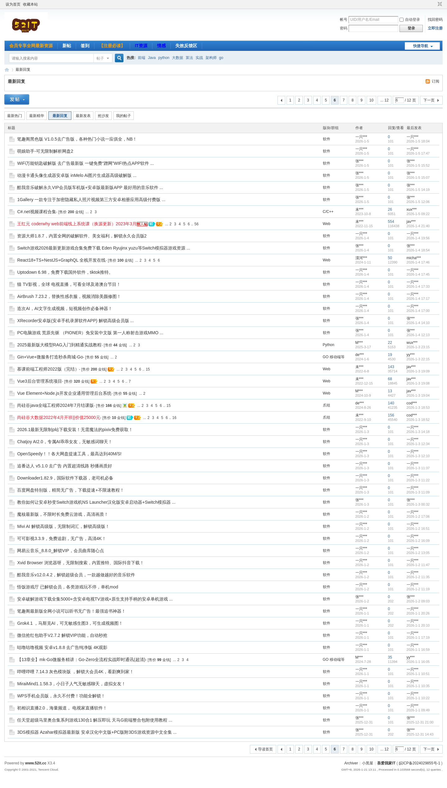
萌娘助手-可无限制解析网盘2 (45, 151)
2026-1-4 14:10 (418, 323)
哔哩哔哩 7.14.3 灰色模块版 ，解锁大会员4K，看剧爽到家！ (75, 671)
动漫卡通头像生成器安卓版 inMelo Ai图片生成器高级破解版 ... (76, 175)
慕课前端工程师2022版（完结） (48, 369)
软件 (326, 139)
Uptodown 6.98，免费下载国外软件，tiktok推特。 (65, 272)
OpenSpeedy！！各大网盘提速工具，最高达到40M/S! (69, 453)
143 (391, 367)
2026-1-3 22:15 (418, 359)
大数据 (177, 58)
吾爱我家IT (6, 69)
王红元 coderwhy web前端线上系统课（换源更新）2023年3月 (76, 223)
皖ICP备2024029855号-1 (419, 763)
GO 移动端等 (334, 357)
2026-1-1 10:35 (418, 686)
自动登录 (410, 19)
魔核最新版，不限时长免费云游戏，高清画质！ (62, 514)
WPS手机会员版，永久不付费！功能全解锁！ (61, 695)
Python (328, 345)
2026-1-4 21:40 (418, 226)
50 (390, 258)
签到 (85, 45)
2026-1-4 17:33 (418, 286)
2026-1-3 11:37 (418, 468)
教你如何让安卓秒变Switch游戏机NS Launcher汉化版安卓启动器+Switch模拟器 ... (96, 502)
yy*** (411, 355)
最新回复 (23, 69)
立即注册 (435, 28)
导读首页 (265, 749)
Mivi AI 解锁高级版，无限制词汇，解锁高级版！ (63, 526)
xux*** (412, 209)
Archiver (351, 763)
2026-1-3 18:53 (418, 407)
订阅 (435, 81)
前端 (141, 58)
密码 (343, 28)
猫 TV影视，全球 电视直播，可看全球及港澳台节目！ (69, 284)
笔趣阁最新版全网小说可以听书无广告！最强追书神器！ (71, 611)
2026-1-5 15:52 (418, 165)
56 (196, 224)
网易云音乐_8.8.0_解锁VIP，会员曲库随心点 (60, 550)
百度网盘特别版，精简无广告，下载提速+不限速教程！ (70, 490)
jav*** (411, 221)
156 (391, 415)
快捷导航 (420, 46)
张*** (359, 161)
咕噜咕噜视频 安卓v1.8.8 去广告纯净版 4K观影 (62, 647)
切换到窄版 (439, 4)
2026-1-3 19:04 (418, 395)
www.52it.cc (35, 763)
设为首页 (13, 4)
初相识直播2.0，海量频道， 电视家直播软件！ (62, 707)
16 (174, 418)
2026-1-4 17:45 (418, 274)
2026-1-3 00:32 (418, 504)
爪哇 (326, 405)
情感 (161, 45)
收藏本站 (30, 4)
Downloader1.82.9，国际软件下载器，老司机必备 (65, 477)
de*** (359, 355)
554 (391, 221)
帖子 (100, 58)
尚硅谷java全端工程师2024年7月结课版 (55, 405)
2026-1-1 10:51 (418, 674)
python (163, 58)
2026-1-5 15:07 (418, 177)
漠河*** (361, 258)
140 (391, 403)
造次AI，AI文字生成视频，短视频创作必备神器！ (64, 308)
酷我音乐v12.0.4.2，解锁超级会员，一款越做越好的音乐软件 (76, 574)
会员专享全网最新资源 (31, 45)
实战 (199, 58)
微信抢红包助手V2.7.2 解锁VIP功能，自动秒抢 (62, 635)
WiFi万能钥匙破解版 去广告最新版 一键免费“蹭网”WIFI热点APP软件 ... (85, 163)
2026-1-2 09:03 (418, 601)
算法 (189, 58)
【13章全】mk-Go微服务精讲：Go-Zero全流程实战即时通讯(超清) (81, 659)
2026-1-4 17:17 (418, 298)
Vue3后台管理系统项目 (39, 381)
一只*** (361, 137)
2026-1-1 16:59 (418, 649)
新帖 (66, 45)
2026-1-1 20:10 (418, 625)
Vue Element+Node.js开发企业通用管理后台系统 (64, 393)
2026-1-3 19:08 (418, 383)
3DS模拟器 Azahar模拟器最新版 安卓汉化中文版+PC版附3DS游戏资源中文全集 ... (97, 732)
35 (390, 657)
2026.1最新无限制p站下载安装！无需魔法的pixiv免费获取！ (75, 429)
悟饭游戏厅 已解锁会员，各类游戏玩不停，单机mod (67, 586)
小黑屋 (367, 763)
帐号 (343, 19)
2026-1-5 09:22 (418, 214)
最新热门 (14, 116)
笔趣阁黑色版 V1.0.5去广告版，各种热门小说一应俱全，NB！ (77, 139)
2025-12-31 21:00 (420, 722)
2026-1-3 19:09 (418, 371)
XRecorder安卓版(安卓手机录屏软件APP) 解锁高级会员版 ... (75, 320)
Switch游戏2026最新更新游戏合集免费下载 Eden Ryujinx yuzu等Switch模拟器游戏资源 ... (103, 247)
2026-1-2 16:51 (418, 528)
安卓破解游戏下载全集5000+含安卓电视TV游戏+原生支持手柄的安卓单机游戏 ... (95, 599)
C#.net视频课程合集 (36, 211)
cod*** (412, 403)
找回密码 (435, 19)
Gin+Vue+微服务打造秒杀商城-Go (50, 356)
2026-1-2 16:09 (418, 541)
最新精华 (36, 116)
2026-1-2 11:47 (418, 565)
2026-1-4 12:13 (418, 335)
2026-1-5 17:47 (418, 153)
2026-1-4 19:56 (418, 238)
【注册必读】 (112, 45)
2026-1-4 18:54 (418, 250)
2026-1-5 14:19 (418, 189)
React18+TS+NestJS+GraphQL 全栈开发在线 (61, 260)
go (221, 58)
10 (371, 100)
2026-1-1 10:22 (418, 698)
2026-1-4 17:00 (418, 311)
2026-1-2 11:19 (418, 589)
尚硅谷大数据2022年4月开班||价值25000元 (58, 417)
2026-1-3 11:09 (418, 492)
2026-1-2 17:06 (418, 516)
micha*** (414, 258)
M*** (359, 342)
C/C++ (328, 211)
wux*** (412, 342)
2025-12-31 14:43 (420, 734)
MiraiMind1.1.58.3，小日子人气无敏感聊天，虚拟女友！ (71, 683)
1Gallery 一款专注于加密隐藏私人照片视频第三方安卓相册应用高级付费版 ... (91, 199)
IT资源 (141, 45)
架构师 (211, 58)
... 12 (384, 100)
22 (390, 342)
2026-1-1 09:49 (418, 710)
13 (390, 391)
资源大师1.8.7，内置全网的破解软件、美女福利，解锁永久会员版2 (82, 235)
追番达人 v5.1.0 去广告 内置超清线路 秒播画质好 (64, 465)
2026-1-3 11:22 (418, 480)
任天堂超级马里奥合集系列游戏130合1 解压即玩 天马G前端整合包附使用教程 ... (94, 720)
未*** (359, 209)
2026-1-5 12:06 (418, 202)
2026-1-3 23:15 (418, 347)
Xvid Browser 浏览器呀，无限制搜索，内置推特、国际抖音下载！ (80, 562)
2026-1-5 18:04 (418, 141)
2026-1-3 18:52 (418, 419)
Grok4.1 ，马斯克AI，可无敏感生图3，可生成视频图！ (70, 623)
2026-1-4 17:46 (418, 262)
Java (152, 58)
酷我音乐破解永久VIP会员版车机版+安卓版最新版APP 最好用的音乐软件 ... (90, 187)
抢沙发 (103, 116)
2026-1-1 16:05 (418, 662)
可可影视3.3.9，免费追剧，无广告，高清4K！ (61, 538)
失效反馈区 (186, 45)
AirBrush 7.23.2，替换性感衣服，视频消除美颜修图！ (69, 296)
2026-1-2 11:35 (418, 577)
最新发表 (83, 116)
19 (390, 355)
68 (390, 379)
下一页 (429, 100)
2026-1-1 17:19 (418, 637)
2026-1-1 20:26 (418, 613)
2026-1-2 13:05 (418, 553)
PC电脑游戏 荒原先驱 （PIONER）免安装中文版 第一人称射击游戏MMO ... (90, 332)
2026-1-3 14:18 (418, 432)
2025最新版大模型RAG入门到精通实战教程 (59, 344)
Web (326, 224)
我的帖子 (123, 116)
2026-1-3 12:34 (418, 444)
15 (148, 369)
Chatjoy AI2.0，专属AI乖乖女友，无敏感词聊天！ (64, 441)
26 (390, 209)
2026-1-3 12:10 (418, 456)
